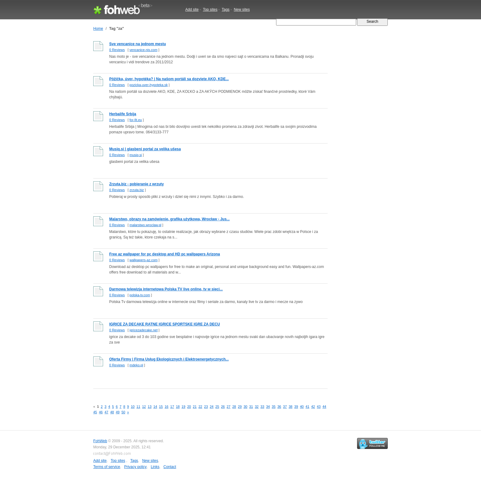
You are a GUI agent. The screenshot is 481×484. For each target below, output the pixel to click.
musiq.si (135, 155)
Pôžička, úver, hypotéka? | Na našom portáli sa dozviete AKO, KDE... (169, 79)
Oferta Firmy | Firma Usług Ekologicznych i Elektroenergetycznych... (169, 359)
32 (257, 406)
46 (100, 412)
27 (228, 406)
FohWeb (100, 441)
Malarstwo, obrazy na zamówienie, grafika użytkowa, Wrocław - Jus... (169, 219)
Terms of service (106, 467)
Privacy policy (135, 467)
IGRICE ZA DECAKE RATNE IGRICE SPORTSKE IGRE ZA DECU (164, 324)
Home (98, 28)
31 (251, 406)
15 (161, 406)
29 (240, 406)
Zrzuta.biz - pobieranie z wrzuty (136, 184)
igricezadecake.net (143, 330)
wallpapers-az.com (143, 260)
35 (273, 406)
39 (296, 406)
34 (268, 406)
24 (212, 406)
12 (144, 406)
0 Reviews (117, 50)
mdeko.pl (136, 365)
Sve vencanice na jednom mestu (137, 44)
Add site (191, 9)
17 (172, 406)
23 (206, 406)
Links (155, 467)
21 (195, 406)
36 (279, 406)
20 (189, 406)
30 (245, 406)
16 (166, 406)
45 (95, 412)
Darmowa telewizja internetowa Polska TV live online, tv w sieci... (166, 289)
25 (217, 406)
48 (112, 412)
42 (313, 406)
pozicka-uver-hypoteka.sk (148, 85)
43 (319, 406)
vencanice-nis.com (143, 50)
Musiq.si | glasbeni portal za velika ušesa (145, 149)
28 (234, 406)
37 (285, 406)
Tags (225, 9)
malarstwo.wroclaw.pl (145, 225)
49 (118, 412)
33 (262, 406)
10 (132, 406)
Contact (170, 467)
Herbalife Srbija (122, 114)
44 (324, 406)
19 (183, 406)
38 (290, 406)
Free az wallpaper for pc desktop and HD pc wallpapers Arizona (164, 254)
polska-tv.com (139, 295)
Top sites (210, 9)
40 (302, 406)
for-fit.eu (135, 120)
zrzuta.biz (136, 190)
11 (138, 406)
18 (177, 406)
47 (106, 412)
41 (307, 406)
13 (150, 406)
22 (200, 406)
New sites (242, 9)
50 (123, 412)
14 (155, 406)
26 (223, 406)
